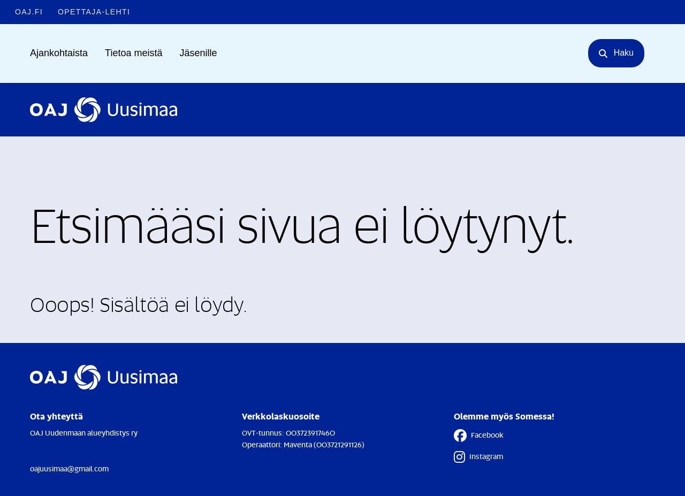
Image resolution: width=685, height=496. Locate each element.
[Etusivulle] (103, 110)
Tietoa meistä (133, 53)
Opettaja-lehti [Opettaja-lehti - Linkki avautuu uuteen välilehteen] (94, 11)
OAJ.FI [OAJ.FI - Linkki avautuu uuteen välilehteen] (29, 11)
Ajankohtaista (59, 53)
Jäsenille (198, 53)
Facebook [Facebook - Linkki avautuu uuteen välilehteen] (479, 435)
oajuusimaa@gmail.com (69, 468)
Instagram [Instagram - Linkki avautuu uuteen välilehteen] (478, 457)
